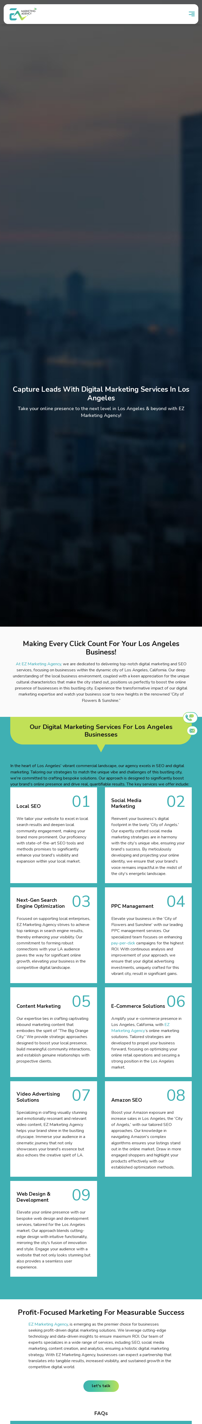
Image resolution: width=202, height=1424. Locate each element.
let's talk (101, 1386)
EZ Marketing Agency (48, 1324)
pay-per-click (123, 943)
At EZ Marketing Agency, (39, 664)
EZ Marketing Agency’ (140, 1028)
